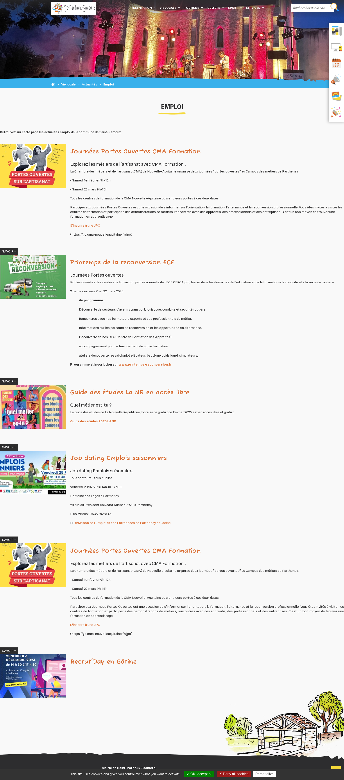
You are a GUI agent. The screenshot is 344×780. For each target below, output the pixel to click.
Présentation (140, 7)
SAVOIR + (9, 251)
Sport (233, 7)
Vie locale (168, 7)
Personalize (264, 774)
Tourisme (191, 7)
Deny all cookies (234, 774)
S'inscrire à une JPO (85, 225)
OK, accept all (199, 774)
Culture (213, 7)
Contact (272, 7)
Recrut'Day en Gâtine (103, 662)
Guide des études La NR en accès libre (129, 392)
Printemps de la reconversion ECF (122, 263)
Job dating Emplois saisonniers (118, 458)
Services (253, 7)
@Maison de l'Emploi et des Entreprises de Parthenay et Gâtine (123, 523)
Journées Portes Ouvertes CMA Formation (135, 152)
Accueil (120, 7)
